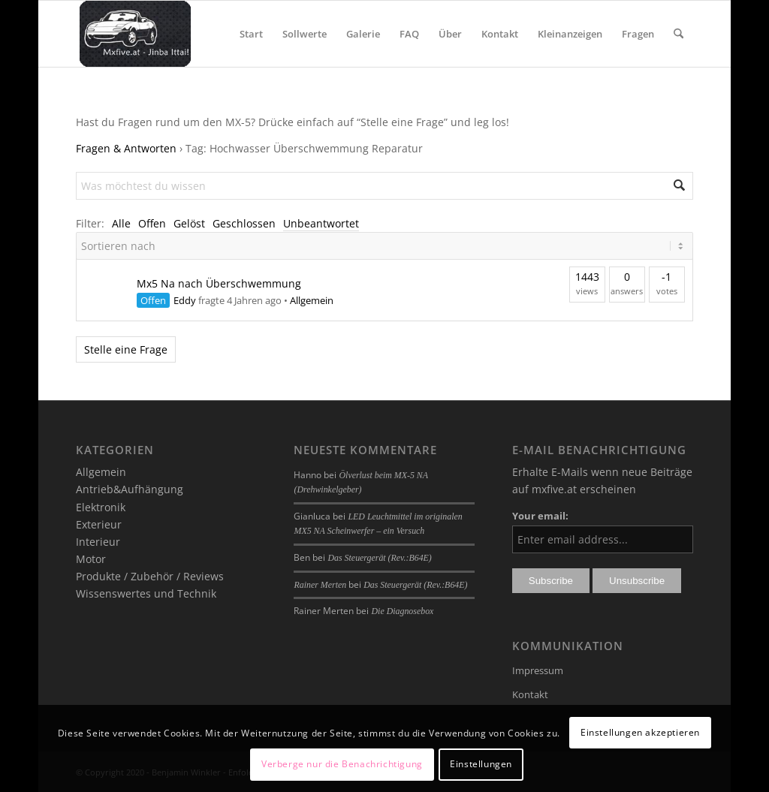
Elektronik (100, 507)
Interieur (98, 542)
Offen (152, 223)
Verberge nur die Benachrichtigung (342, 763)
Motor (91, 559)
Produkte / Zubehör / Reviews (150, 576)
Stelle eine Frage (125, 349)
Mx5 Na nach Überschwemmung (219, 283)
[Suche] (678, 34)
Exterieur (99, 524)
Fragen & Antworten (126, 148)
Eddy (184, 300)
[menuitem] (251, 34)
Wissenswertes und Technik (146, 593)
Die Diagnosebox (402, 611)
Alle (121, 223)
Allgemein (311, 300)
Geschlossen (244, 223)
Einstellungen (481, 763)
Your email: (540, 515)
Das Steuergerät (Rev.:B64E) (379, 558)
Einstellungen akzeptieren (640, 732)
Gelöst (189, 223)
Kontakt (530, 694)
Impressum (537, 670)
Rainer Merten (320, 585)
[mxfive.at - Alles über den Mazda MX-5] (135, 34)
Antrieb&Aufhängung (129, 489)
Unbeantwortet (321, 223)
